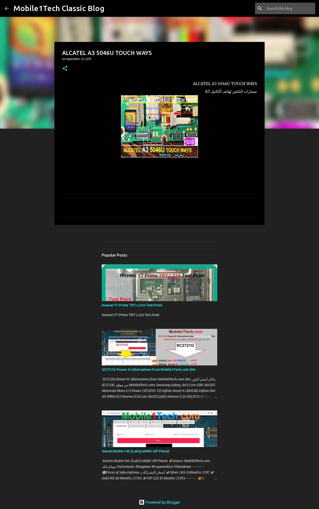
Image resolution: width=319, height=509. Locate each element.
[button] (65, 69)
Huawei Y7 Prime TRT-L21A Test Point (132, 305)
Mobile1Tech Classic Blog (58, 8)
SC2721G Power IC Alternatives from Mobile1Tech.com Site (149, 369)
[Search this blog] (290, 8)
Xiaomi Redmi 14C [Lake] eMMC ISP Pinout (135, 451)
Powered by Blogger (159, 502)
